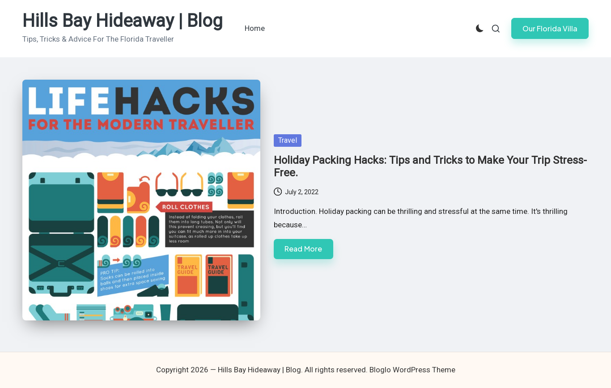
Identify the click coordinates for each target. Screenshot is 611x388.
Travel (287, 140)
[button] (550, 28)
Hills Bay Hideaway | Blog (122, 21)
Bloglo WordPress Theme (412, 369)
